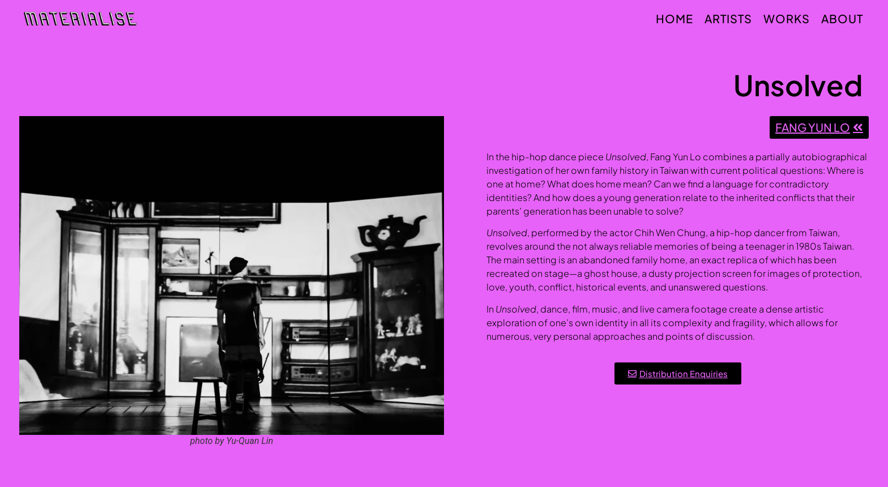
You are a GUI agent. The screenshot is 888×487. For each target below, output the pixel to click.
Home (674, 18)
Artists (728, 18)
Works (786, 18)
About (842, 18)
